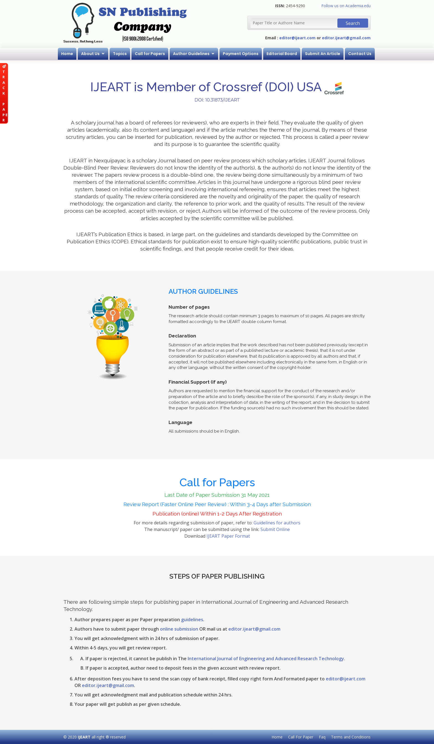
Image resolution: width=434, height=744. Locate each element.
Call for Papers (150, 53)
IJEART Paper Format (228, 536)
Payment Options (241, 53)
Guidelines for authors (277, 523)
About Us (90, 53)
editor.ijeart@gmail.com (346, 37)
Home (67, 53)
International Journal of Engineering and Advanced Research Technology (266, 658)
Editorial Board (282, 53)
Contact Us (359, 53)
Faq (322, 737)
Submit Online (275, 529)
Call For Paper (300, 737)
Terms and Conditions (351, 737)
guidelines (192, 619)
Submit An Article (322, 53)
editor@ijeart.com (297, 37)
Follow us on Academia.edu (346, 5)
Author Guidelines (191, 53)
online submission (179, 629)
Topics (120, 53)
